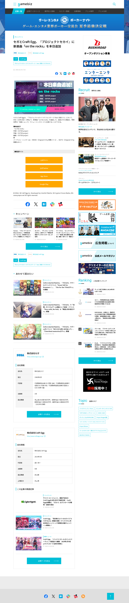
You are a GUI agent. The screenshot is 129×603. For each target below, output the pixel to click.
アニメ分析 (102, 11)
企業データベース (33, 11)
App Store (44, 176)
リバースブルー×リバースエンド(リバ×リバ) (92, 422)
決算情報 (77, 11)
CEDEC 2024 (101, 413)
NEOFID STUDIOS (84, 435)
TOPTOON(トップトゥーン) (87, 413)
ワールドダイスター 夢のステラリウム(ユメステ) (93, 430)
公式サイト (44, 160)
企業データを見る (44, 414)
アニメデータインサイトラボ (104, 408)
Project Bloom (84, 426)
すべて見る (44, 246)
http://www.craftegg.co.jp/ (36, 436)
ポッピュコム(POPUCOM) (87, 417)
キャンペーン (19, 37)
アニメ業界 (89, 11)
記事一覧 (18, 11)
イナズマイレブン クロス (86, 408)
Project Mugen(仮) (102, 417)
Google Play (44, 184)
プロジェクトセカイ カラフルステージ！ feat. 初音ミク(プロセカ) (32, 63)
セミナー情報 (64, 11)
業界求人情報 (50, 11)
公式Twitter (44, 168)
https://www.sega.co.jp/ (35, 357)
